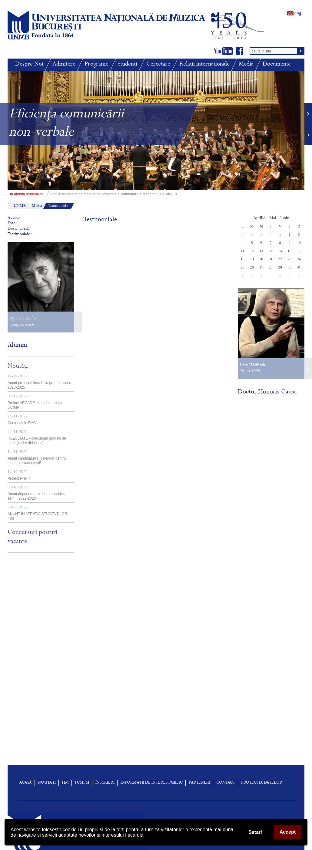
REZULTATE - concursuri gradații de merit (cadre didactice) (37, 437)
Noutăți (18, 366)
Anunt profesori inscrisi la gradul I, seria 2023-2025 (39, 382)
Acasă (25, 783)
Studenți (127, 64)
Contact (225, 783)
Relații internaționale (204, 64)
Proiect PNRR (19, 475)
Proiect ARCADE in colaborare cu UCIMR (35, 402)
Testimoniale (58, 206)
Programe (96, 64)
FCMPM (82, 783)
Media (246, 64)
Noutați (47, 783)
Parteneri (199, 783)
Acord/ (14, 218)
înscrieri (105, 783)
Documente (277, 64)
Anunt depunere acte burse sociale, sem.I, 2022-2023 (36, 493)
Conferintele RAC (22, 420)
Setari (255, 832)
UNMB (20, 206)
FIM (65, 783)
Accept (288, 832)
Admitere (63, 64)
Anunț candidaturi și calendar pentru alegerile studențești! (37, 457)
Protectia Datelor (261, 783)
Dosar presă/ (19, 229)
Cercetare (158, 64)
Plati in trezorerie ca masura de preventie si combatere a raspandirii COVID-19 (92, 194)
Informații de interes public (152, 783)
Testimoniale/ (20, 234)
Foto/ (13, 223)
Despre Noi (29, 64)
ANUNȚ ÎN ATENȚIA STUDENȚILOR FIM (37, 513)
